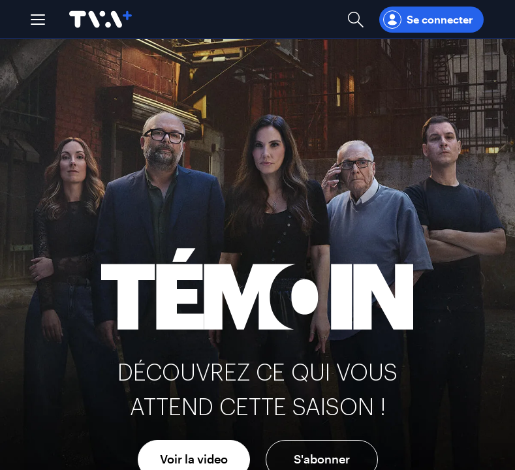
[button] (38, 19)
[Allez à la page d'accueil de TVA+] (100, 19)
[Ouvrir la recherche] (355, 19)
